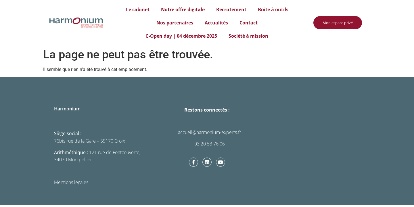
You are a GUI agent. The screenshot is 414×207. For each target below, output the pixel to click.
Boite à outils (273, 9)
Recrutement (231, 9)
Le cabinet (138, 9)
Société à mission (248, 36)
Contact (248, 23)
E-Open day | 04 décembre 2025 (181, 36)
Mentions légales (71, 182)
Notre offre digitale (183, 9)
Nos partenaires (174, 23)
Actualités (216, 23)
